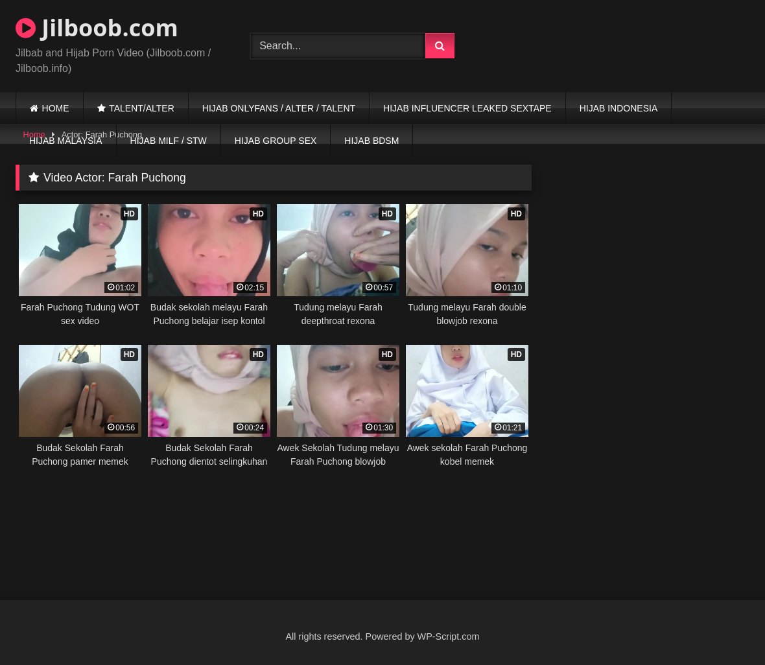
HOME (55, 108)
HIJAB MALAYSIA (65, 140)
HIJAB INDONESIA (619, 108)
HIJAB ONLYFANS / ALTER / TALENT (278, 108)
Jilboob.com (97, 27)
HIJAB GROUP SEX (276, 140)
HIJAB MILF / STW (168, 140)
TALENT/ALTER (141, 108)
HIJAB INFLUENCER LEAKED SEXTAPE (467, 108)
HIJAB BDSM (371, 140)
